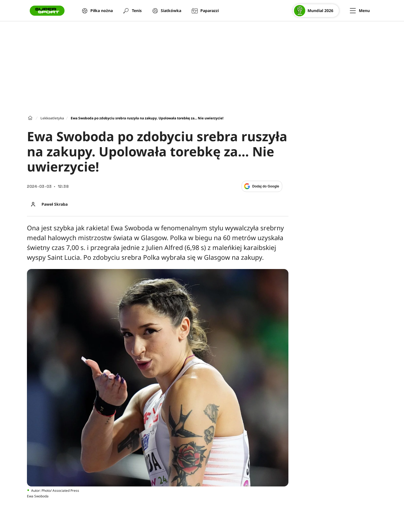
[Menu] (360, 10)
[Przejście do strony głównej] (47, 10)
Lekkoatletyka (52, 118)
